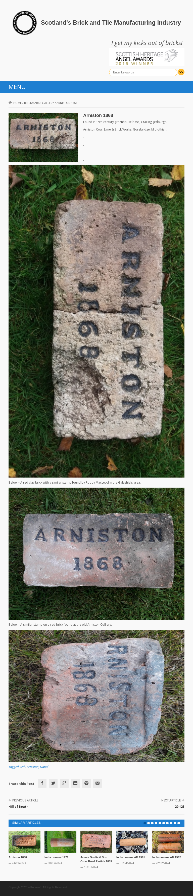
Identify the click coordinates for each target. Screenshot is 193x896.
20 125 (179, 806)
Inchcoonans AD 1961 (130, 857)
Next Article (171, 800)
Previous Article (25, 800)
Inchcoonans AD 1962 (166, 857)
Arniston (32, 766)
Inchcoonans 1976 (56, 857)
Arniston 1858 (18, 857)
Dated (44, 766)
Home (15, 103)
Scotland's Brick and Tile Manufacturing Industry (111, 22)
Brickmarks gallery (39, 103)
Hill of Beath (18, 806)
